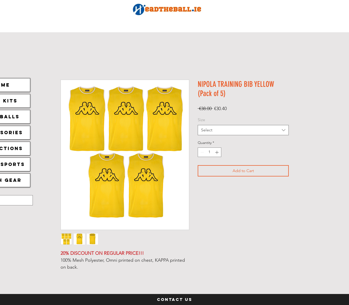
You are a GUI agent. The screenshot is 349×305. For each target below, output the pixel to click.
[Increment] (217, 152)
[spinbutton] (209, 152)
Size (201, 119)
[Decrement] (201, 152)
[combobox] (243, 130)
